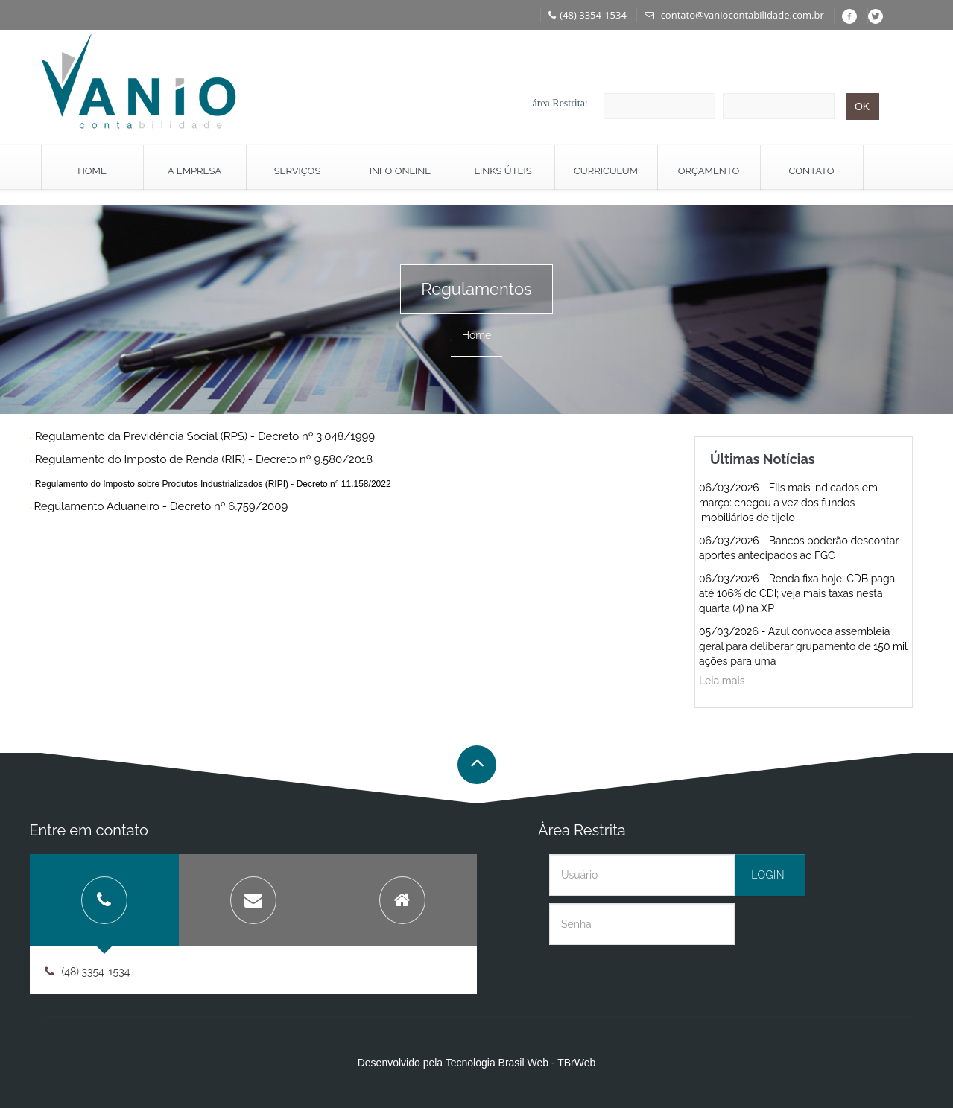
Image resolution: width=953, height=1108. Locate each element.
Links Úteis (502, 170)
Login (768, 875)
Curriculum (606, 170)
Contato (812, 170)
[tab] (104, 900)
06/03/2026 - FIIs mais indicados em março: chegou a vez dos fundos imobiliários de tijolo (788, 502)
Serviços (297, 170)
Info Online (400, 170)
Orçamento (709, 170)
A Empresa (194, 170)
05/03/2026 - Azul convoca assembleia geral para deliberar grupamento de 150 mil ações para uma (803, 646)
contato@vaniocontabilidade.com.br (734, 15)
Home (92, 170)
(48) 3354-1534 (587, 15)
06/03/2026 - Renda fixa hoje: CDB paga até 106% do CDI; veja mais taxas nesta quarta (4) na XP (797, 593)
